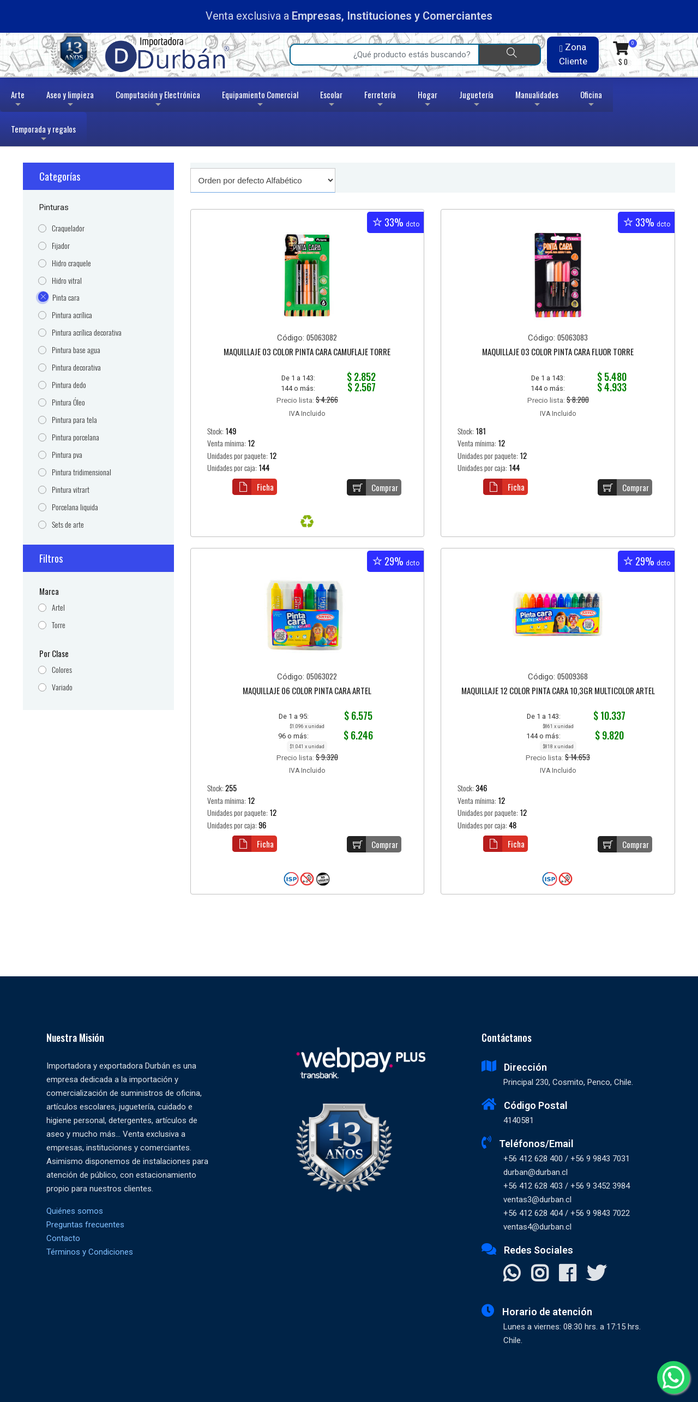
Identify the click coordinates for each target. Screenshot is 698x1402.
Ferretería (380, 100)
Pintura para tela (74, 420)
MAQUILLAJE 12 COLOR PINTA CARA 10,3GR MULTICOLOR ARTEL (558, 691)
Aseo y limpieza (70, 100)
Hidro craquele (71, 263)
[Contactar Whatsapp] (511, 1274)
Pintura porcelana (75, 437)
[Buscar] (509, 54)
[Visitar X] (596, 1274)
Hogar (427, 100)
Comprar (372, 487)
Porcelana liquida (75, 507)
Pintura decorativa (76, 367)
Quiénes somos (74, 1211)
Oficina (591, 100)
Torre (58, 625)
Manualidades (536, 100)
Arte (19, 100)
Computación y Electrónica (158, 100)
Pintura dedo (69, 385)
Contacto (63, 1238)
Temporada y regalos (43, 134)
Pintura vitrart (70, 490)
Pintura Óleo (68, 402)
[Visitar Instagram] (539, 1274)
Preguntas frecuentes (85, 1225)
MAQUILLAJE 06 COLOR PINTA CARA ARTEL (307, 691)
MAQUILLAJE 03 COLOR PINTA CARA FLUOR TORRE (558, 352)
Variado (62, 687)
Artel (58, 607)
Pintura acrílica (72, 315)
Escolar (331, 100)
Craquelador (68, 228)
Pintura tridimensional (81, 472)
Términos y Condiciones (89, 1252)
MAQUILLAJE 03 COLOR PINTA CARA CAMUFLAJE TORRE (307, 352)
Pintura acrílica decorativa (87, 332)
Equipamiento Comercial (260, 100)
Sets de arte (68, 525)
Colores (62, 670)
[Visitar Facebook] (567, 1274)
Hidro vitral (67, 281)
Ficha (253, 487)
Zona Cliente (573, 54)
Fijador (61, 246)
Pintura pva (67, 455)
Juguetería (476, 100)
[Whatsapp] (673, 1377)
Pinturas (54, 207)
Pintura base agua (76, 350)
